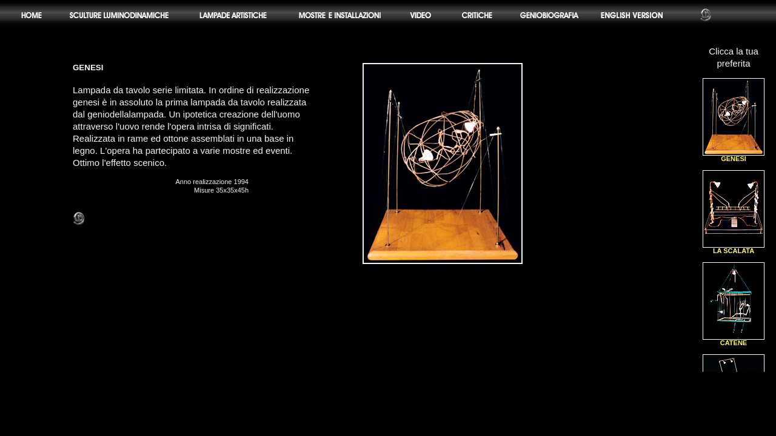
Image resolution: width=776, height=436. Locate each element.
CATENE (733, 340)
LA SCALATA (733, 248)
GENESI (733, 156)
